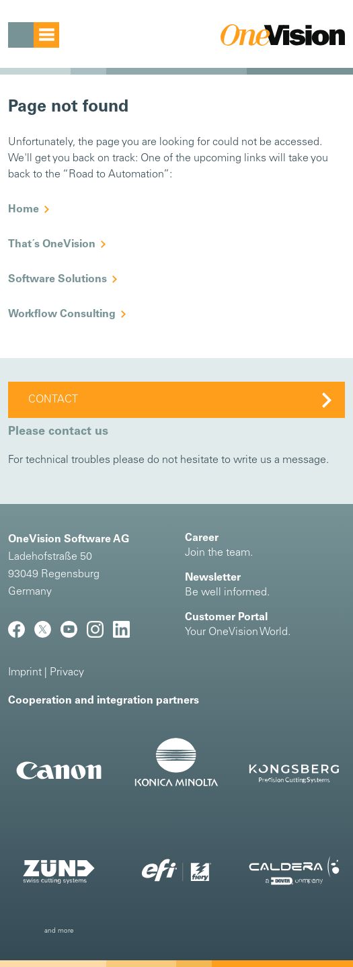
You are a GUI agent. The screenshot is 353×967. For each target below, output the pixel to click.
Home (23, 209)
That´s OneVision (51, 244)
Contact (53, 399)
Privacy (67, 672)
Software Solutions (57, 279)
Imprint (25, 672)
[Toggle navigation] (33, 35)
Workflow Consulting (62, 314)
